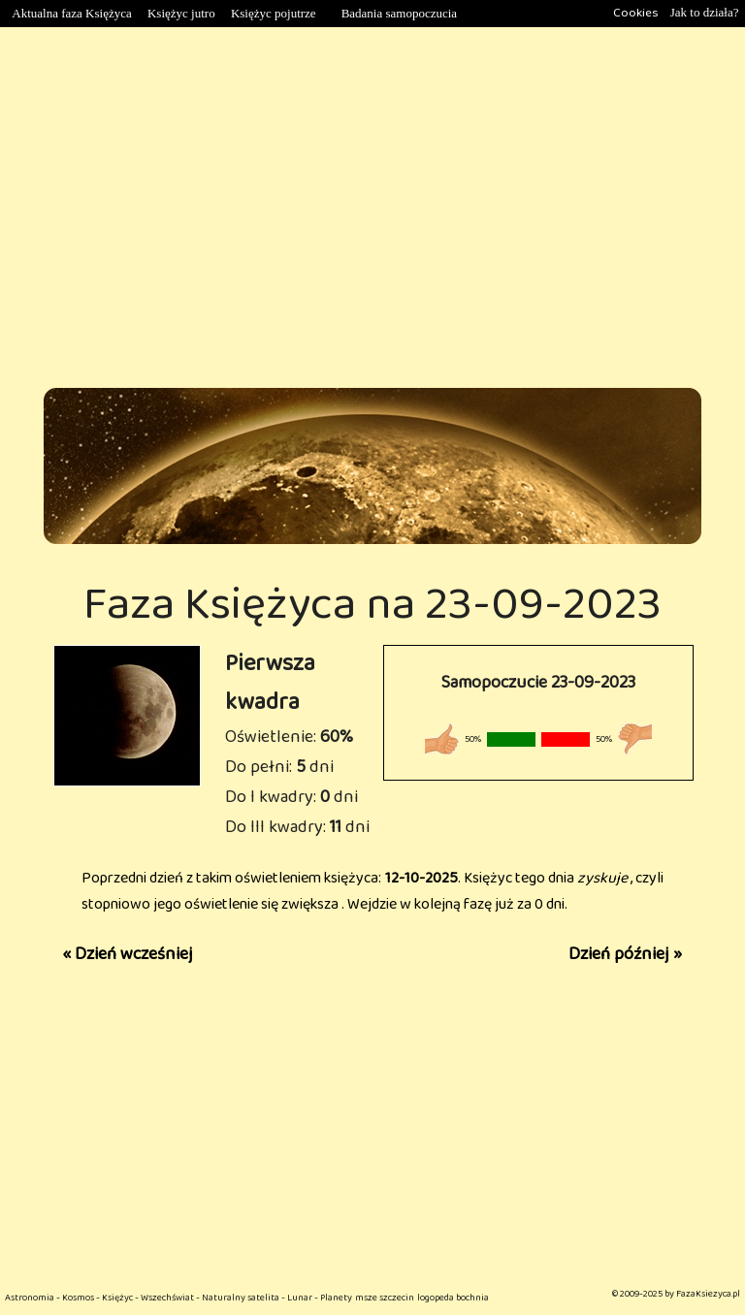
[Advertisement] (372, 207)
